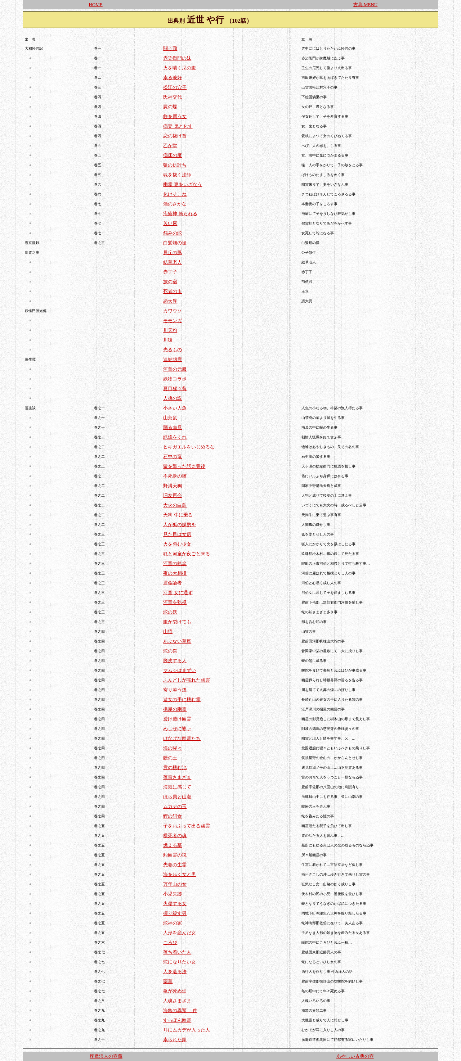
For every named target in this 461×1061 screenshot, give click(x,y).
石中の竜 (172, 456)
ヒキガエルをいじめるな (189, 447)
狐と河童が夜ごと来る (186, 553)
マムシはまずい (179, 670)
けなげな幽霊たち (182, 738)
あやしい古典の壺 (355, 1056)
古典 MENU (365, 4)
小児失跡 (172, 894)
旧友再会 (172, 495)
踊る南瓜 (172, 427)
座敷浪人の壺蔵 (106, 1056)
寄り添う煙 (175, 689)
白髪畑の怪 (175, 242)
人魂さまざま (177, 1000)
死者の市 (172, 291)
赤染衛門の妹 (177, 58)
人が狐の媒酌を (179, 524)
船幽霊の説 (175, 855)
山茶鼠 (170, 417)
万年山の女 (175, 884)
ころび (170, 942)
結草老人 (172, 262)
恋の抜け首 (175, 136)
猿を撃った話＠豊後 (184, 466)
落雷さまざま (177, 777)
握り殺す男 (175, 913)
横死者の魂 (175, 835)
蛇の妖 (170, 612)
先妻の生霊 (175, 864)
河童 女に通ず (177, 592)
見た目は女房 (177, 534)
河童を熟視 (175, 602)
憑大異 (170, 301)
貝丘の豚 (172, 252)
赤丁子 (170, 272)
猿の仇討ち (175, 165)
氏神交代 (172, 97)
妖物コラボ (175, 378)
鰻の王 (170, 757)
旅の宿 (170, 281)
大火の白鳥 (175, 505)
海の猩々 (172, 748)
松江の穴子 (175, 87)
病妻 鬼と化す (177, 126)
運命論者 (172, 583)
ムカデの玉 (175, 806)
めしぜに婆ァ (177, 728)
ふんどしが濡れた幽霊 (186, 680)
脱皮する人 (175, 660)
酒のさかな (175, 204)
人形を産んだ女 (179, 932)
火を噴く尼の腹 (179, 68)
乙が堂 (170, 145)
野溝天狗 (172, 485)
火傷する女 (175, 903)
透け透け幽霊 (177, 719)
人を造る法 (175, 971)
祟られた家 (175, 1039)
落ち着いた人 (177, 952)
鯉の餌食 (172, 816)
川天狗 (170, 330)
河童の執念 (175, 563)
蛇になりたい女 (179, 962)
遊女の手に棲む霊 (182, 699)
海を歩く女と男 (179, 874)
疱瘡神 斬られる (180, 213)
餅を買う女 (175, 116)
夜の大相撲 (175, 573)
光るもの (172, 349)
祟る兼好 (172, 77)
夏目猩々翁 (175, 388)
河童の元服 (175, 369)
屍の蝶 (170, 106)
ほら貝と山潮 (177, 796)
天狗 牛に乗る (177, 515)
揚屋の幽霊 (175, 709)
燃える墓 (172, 845)
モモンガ (172, 320)
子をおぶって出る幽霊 (186, 826)
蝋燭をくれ (175, 437)
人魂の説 (172, 398)
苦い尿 (170, 223)
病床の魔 (172, 155)
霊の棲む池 (175, 767)
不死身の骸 (175, 476)
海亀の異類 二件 (180, 1010)
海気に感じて (177, 787)
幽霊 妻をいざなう (182, 184)
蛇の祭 (170, 651)
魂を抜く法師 (177, 174)
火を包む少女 (177, 544)
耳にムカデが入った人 (186, 1030)
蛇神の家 (172, 923)
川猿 (168, 340)
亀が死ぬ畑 (175, 991)
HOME (95, 4)
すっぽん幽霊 (177, 1020)
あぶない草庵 (177, 641)
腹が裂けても (177, 621)
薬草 (168, 981)
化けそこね (175, 194)
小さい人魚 (175, 408)
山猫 (168, 631)
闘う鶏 (170, 48)
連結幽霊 (172, 359)
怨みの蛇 (172, 233)
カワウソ (172, 310)
